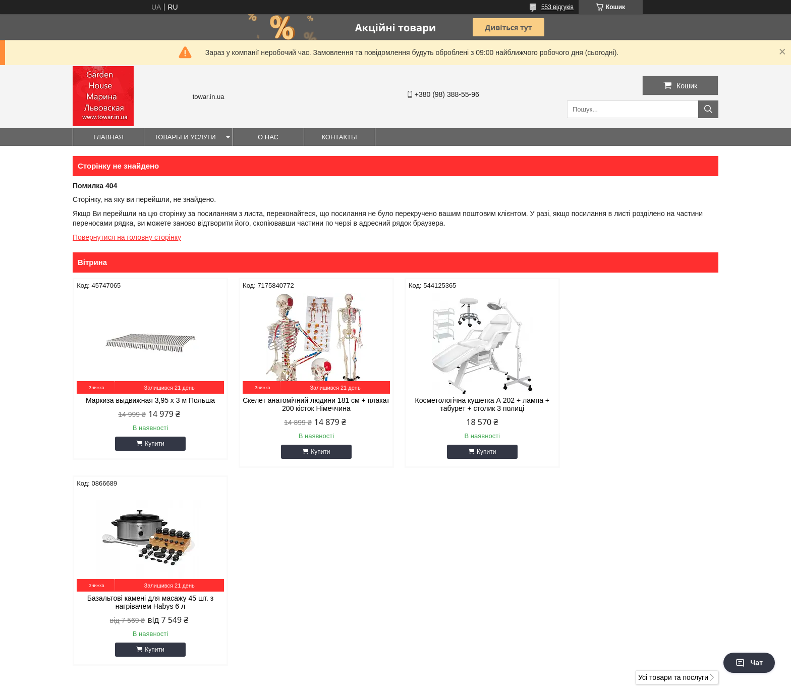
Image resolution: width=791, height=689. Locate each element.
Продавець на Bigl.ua (395, 670)
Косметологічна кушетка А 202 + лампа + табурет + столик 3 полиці (477, 404)
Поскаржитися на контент (366, 679)
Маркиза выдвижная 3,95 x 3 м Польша (149, 400)
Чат (749, 662)
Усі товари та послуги (673, 479)
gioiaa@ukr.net (435, 547)
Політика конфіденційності (444, 679)
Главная (108, 137)
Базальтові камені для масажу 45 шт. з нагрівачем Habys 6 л (642, 404)
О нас (268, 137)
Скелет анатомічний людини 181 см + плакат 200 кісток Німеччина (313, 404)
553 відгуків (557, 7)
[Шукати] (708, 109)
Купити (153, 443)
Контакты (339, 137)
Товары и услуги (185, 137)
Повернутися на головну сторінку (127, 237)
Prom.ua (442, 661)
